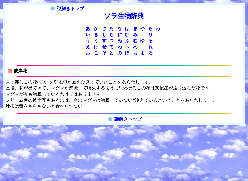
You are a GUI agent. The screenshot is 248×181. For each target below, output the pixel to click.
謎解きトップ (67, 8)
